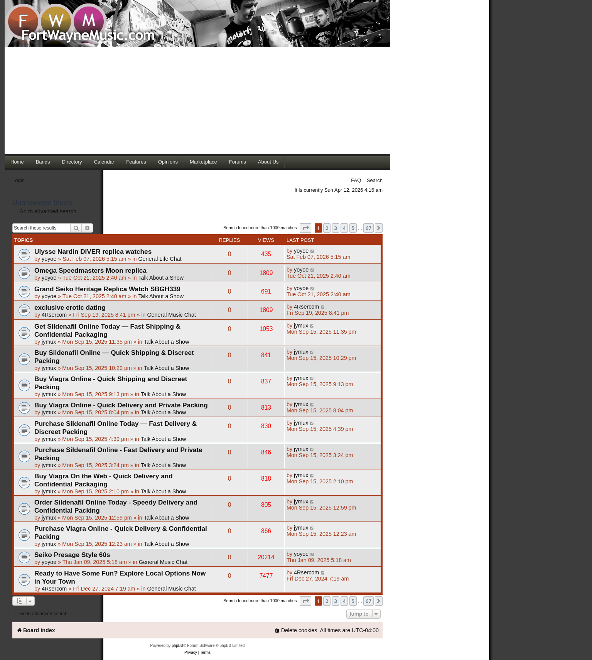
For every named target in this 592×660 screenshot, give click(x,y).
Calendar (104, 162)
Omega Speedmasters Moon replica (90, 270)
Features (136, 162)
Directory (72, 162)
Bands (43, 162)
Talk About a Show (161, 278)
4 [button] (344, 228)
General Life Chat (159, 259)
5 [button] (353, 228)
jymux (49, 342)
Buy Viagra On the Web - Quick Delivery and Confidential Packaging (103, 480)
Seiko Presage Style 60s (72, 555)
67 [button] (368, 228)
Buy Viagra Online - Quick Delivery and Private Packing (121, 405)
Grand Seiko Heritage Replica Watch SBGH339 (107, 289)
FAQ (356, 180)
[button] (305, 228)
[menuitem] (295, 630)
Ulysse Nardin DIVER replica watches (93, 251)
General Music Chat (171, 315)
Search (375, 180)
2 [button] (327, 228)
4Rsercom (54, 315)
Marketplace (203, 162)
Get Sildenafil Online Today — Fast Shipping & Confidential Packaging (107, 330)
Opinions (168, 162)
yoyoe (49, 259)
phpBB (177, 645)
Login (18, 180)
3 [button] (335, 228)
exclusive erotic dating (70, 307)
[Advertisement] (197, 100)
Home (17, 162)
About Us (268, 162)
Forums (237, 162)
